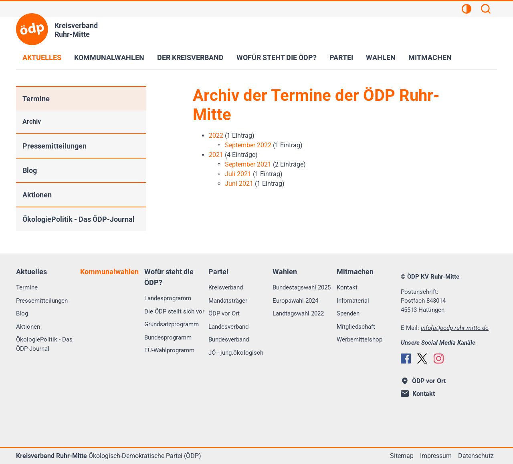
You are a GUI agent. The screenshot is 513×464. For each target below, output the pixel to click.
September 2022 (248, 145)
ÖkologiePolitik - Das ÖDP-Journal (78, 219)
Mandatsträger (227, 300)
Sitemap (402, 456)
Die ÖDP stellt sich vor (174, 311)
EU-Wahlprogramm (169, 350)
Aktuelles (41, 57)
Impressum (436, 456)
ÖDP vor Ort (224, 313)
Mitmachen (430, 57)
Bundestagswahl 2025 (302, 287)
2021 (216, 155)
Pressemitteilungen (54, 146)
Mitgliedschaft (356, 326)
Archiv (31, 121)
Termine (36, 98)
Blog (29, 170)
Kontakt (347, 287)
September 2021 (248, 164)
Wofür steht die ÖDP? (276, 57)
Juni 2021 (239, 183)
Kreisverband (225, 287)
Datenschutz (476, 456)
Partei (341, 57)
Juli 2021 (238, 174)
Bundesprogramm (168, 337)
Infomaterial (353, 300)
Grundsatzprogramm (171, 324)
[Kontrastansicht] (466, 10)
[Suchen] (486, 10)
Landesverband (228, 326)
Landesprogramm (167, 298)
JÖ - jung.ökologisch (235, 352)
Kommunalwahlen (109, 57)
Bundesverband (228, 339)
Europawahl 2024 (295, 300)
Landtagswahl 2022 (298, 313)
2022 (216, 135)
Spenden (348, 313)
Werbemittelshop (359, 339)
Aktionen (37, 195)
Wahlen (381, 57)
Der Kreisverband (190, 57)
